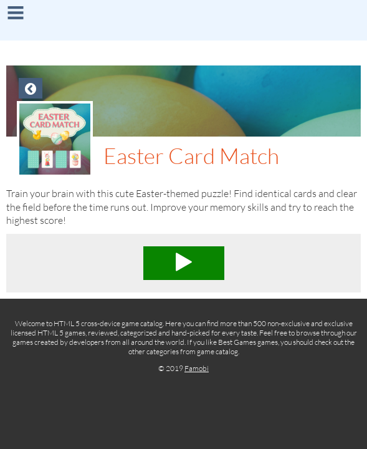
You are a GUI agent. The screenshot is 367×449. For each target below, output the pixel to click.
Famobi (196, 368)
